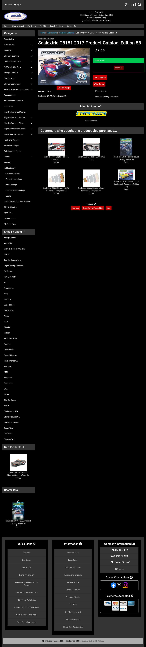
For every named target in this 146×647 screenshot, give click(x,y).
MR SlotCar (8, 310)
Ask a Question (100, 77)
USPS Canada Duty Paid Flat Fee (17, 201)
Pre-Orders (31, 26)
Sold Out (118, 68)
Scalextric (8, 383)
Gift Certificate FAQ (73, 612)
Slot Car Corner (10, 400)
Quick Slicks (9, 350)
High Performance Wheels (18, 129)
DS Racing (8, 271)
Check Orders (73, 560)
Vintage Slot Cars (18, 73)
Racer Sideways (10, 355)
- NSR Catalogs (10, 185)
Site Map (73, 605)
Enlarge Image (64, 88)
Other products (91, 121)
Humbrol (7, 299)
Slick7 (6, 394)
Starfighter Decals (11, 422)
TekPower (8, 434)
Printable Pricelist (73, 597)
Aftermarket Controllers (13, 101)
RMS (6, 372)
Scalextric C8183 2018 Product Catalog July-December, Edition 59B (126, 184)
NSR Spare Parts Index (26, 600)
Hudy (6, 294)
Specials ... (8, 213)
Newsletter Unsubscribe (73, 627)
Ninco (6, 316)
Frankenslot (9, 288)
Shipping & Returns (73, 567)
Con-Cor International (12, 260)
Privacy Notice (73, 582)
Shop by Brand (18, 26)
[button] (133, 5)
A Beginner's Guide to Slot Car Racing (27, 583)
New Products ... (10, 218)
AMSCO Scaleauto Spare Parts (18, 89)
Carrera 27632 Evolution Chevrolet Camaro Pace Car (18, 465)
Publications (52, 33)
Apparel (7, 162)
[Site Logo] (26, 15)
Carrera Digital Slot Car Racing (26, 607)
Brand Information (26, 575)
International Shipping (73, 575)
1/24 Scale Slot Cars (18, 61)
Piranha (7, 327)
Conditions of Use (73, 590)
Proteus (7, 344)
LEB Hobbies (9, 305)
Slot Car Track (18, 78)
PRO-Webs (99, 641)
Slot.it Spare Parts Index (26, 622)
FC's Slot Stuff (10, 277)
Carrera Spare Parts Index (26, 615)
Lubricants (8, 106)
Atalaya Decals (10, 238)
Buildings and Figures (13, 151)
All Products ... (10, 224)
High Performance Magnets (15, 112)
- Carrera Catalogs (12, 173)
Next (108, 208)
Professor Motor (10, 338)
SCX (6, 389)
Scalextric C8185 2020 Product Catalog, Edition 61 (18, 513)
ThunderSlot (9, 439)
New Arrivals (18, 45)
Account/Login (73, 553)
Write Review (99, 84)
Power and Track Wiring (18, 134)
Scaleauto (8, 378)
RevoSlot (7, 366)
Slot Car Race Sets (18, 56)
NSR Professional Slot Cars (27, 592)
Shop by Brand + (14, 231)
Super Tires (8, 428)
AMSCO (43, 26)
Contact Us (71, 26)
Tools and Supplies (11, 140)
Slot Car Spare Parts (18, 84)
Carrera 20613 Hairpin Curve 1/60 (91, 157)
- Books (7, 196)
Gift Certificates (10, 207)
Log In (17, 5)
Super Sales (9, 39)
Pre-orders (18, 50)
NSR (6, 322)
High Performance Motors (18, 117)
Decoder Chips (10, 95)
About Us (26, 553)
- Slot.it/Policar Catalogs (14, 190)
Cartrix (6, 254)
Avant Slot (8, 243)
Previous (75, 208)
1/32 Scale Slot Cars (18, 67)
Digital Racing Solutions (13, 266)
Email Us (119, 569)
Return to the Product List (93, 208)
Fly (5, 282)
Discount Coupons (73, 619)
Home (8, 5)
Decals (18, 157)
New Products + (14, 447)
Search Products (56, 26)
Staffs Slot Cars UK (12, 417)
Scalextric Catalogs (66, 33)
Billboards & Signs (11, 145)
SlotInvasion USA (11, 411)
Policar (7, 333)
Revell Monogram (11, 361)
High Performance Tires (18, 123)
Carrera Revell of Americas (15, 249)
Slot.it (6, 406)
